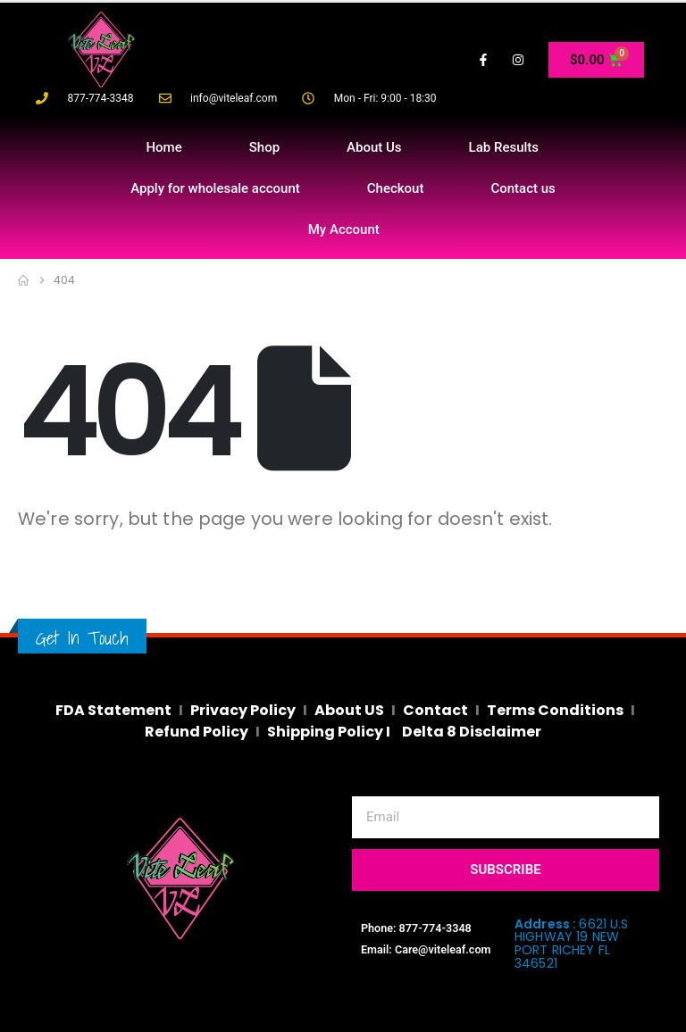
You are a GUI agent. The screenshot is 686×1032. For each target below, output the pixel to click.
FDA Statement (113, 710)
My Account (344, 229)
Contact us (522, 188)
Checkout (395, 188)
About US (349, 710)
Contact (435, 710)
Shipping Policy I (330, 731)
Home (163, 147)
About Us (374, 147)
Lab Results (504, 147)
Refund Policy (196, 731)
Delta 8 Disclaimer (471, 731)
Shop (264, 147)
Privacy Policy (243, 710)
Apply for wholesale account (215, 188)
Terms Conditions (555, 710)
